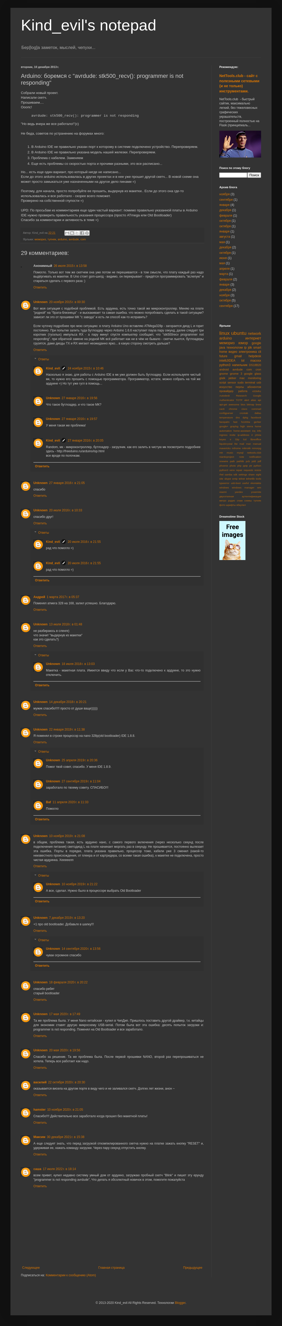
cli (259, 352)
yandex (239, 492)
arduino (62, 239)
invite (232, 434)
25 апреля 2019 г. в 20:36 (79, 760)
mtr (221, 452)
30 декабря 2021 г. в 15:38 (65, 1137)
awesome (233, 404)
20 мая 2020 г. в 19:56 (64, 1050)
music (230, 452)
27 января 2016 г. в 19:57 (79, 419)
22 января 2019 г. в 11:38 (67, 729)
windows (224, 487)
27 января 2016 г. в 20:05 (85, 440)
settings (242, 474)
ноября (224, 194)
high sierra (246, 426)
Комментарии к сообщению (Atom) (71, 1275)
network (254, 333)
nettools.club (254, 452)
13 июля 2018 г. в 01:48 (65, 624)
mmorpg (256, 448)
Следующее (31, 1268)
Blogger (180, 1303)
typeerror (224, 483)
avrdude (74, 239)
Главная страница (111, 1268)
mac (242, 378)
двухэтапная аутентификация (240, 496)
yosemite (256, 492)
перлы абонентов (248, 386)
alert (246, 400)
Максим (39, 1137)
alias (253, 400)
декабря (225, 210)
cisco (244, 408)
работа (242, 391)
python (257, 465)
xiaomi (223, 492)
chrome (233, 408)
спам (240, 500)
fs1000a (245, 421)
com (83, 239)
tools (258, 478)
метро (222, 500)
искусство (225, 386)
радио (231, 500)
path (232, 461)
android (224, 369)
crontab (244, 413)
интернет (253, 338)
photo (233, 465)
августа (224, 236)
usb (259, 382)
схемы (248, 500)
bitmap (250, 404)
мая (222, 242)
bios (243, 404)
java (222, 347)
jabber (232, 378)
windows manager (243, 487)
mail (241, 443)
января (224, 205)
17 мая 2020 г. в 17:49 (64, 1014)
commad (256, 408)
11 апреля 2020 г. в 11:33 (70, 802)
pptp (245, 465)
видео (232, 352)
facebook (256, 417)
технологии (234, 347)
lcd (244, 439)
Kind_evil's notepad (88, 25)
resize (257, 470)
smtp (235, 478)
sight (258, 474)
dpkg (245, 417)
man (248, 443)
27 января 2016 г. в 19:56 (79, 398)
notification (255, 456)
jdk (250, 347)
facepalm (224, 421)
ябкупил (241, 505)
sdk (235, 474)
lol (242, 360)
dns (238, 417)
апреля (224, 269)
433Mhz (256, 391)
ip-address (243, 434)
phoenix (223, 465)
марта (223, 274)
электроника (248, 352)
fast (235, 421)
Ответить (40, 287)
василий (39, 1082)
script (222, 382)
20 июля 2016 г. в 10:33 (65, 510)
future (223, 356)
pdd (254, 461)
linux (224, 333)
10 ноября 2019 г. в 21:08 (67, 836)
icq (253, 430)
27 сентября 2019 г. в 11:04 (81, 781)
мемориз (40, 239)
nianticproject (226, 456)
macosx (255, 360)
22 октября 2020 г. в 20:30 (66, 1082)
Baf (48, 802)
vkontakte (255, 483)
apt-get (223, 404)
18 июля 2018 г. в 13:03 (78, 664)
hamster (39, 1109)
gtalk (222, 378)
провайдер (226, 391)
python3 (225, 365)
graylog (234, 426)
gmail (238, 356)
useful (245, 483)
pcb (248, 461)
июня (223, 258)
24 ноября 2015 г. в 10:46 (85, 368)
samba (228, 474)
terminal (250, 382)
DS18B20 (255, 365)
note (241, 456)
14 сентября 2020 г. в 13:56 (81, 949)
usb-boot (235, 483)
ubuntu (238, 333)
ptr (250, 465)
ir (252, 434)
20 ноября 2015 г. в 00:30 (67, 302)
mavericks (225, 448)
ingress (223, 434)
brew (258, 404)
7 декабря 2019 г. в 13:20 (67, 918)
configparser (226, 413)
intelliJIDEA (227, 360)
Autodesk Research (233, 395)
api (259, 400)
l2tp (237, 439)
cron (258, 369)
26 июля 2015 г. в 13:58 (70, 266)
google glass (252, 373)
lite (236, 443)
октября (225, 221)
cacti (222, 408)
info (259, 430)
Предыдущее (192, 1268)
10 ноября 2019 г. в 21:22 (79, 884)
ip (245, 347)
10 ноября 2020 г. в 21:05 (65, 1109)
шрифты (231, 505)
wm (259, 487)
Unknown (40, 302)
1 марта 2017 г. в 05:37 (63, 597)
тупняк (52, 239)
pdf (259, 461)
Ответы (43, 359)
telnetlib (250, 478)
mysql (240, 452)
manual (257, 443)
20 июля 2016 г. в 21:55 (84, 542)
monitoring (254, 378)
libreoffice (255, 439)
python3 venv (227, 470)
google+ (223, 426)
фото (222, 505)
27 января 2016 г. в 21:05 (67, 483)
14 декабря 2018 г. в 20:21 (67, 702)
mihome (236, 448)
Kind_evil (53, 368)
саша (37, 1169)
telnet (242, 478)
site (221, 478)
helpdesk (255, 356)
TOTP (239, 400)
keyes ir (225, 439)
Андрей (39, 597)
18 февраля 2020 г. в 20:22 (68, 982)
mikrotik (246, 448)
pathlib (240, 461)
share (251, 474)
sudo (241, 382)
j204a (258, 434)
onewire (223, 461)
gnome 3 (236, 373)
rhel (221, 474)
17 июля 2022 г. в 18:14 (59, 1169)
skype (227, 478)
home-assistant (241, 430)
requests (248, 470)
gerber (257, 421)
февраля (225, 215)
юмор (243, 343)
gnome (223, 373)
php (239, 465)
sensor (231, 382)
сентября (226, 200)
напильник (239, 365)
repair (239, 470)
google (256, 343)
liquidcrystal (225, 443)
